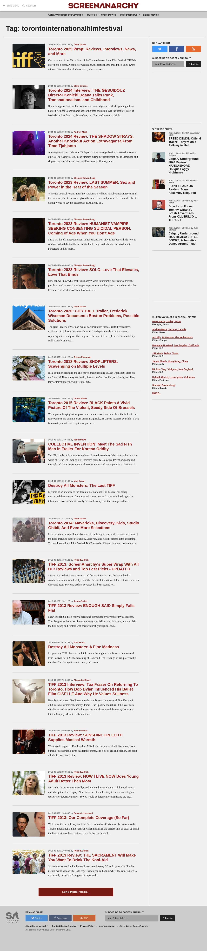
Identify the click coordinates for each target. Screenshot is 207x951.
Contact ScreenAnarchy (64, 926)
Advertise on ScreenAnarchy (134, 926)
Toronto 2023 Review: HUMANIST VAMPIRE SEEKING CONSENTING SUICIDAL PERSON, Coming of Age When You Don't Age (89, 228)
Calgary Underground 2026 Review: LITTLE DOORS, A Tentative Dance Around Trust (184, 238)
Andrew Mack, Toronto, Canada (169, 329)
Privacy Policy (87, 926)
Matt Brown (79, 481)
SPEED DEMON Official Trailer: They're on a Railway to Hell (185, 142)
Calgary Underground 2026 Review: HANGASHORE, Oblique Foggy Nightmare (184, 165)
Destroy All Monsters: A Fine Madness (83, 647)
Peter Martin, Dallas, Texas (166, 321)
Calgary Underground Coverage (65, 14)
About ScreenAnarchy (37, 926)
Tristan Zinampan (82, 357)
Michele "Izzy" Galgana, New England (172, 369)
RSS (84, 918)
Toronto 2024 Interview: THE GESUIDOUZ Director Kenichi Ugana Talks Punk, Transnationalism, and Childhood (86, 95)
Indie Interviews (128, 14)
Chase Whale (80, 398)
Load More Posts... (75, 892)
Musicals (92, 14)
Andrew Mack (80, 132)
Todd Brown (80, 440)
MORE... (156, 393)
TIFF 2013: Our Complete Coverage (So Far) (88, 817)
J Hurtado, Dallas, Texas (165, 353)
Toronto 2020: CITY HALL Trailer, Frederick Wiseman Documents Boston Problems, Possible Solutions (93, 316)
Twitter (36, 918)
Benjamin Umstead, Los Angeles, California (175, 345)
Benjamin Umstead (83, 813)
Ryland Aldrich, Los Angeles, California (173, 377)
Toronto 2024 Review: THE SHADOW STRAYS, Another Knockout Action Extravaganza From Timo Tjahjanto (91, 141)
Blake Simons (80, 86)
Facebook (60, 918)
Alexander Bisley (82, 680)
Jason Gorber (80, 601)
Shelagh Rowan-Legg (84, 178)
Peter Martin (80, 44)
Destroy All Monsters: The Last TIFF (81, 485)
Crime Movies (108, 14)
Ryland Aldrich (81, 560)
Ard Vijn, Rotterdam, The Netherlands (172, 337)
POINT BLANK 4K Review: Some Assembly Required (182, 189)
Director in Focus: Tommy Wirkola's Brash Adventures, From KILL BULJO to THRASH (183, 213)
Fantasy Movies (150, 14)
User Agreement (107, 926)
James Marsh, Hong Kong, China (170, 361)
